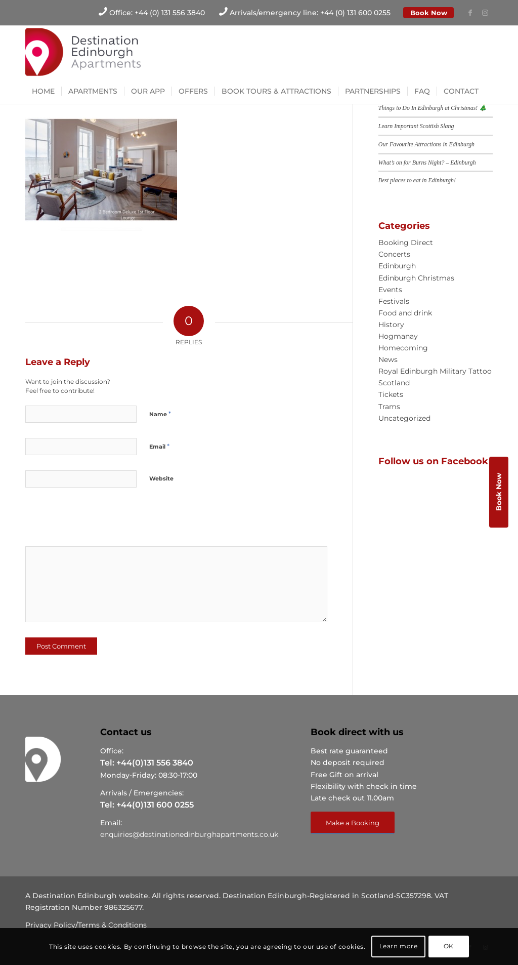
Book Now (428, 13)
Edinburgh (397, 265)
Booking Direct (405, 242)
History (391, 324)
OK (449, 946)
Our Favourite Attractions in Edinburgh (426, 144)
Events (390, 289)
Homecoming (403, 347)
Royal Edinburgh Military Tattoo (435, 371)
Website (161, 478)
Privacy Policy (50, 925)
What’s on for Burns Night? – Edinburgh (427, 162)
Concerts (394, 254)
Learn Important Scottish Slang (416, 126)
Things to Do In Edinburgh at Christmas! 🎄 (432, 107)
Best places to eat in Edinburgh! (417, 180)
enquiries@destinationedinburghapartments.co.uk (189, 834)
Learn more (398, 946)
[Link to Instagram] (485, 12)
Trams (389, 406)
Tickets (390, 394)
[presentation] (94, 520)
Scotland (394, 382)
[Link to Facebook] (470, 12)
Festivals (393, 301)
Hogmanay (398, 336)
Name (160, 414)
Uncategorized (404, 418)
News (388, 359)
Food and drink (405, 312)
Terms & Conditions (112, 925)
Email (159, 446)
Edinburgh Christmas (416, 278)
